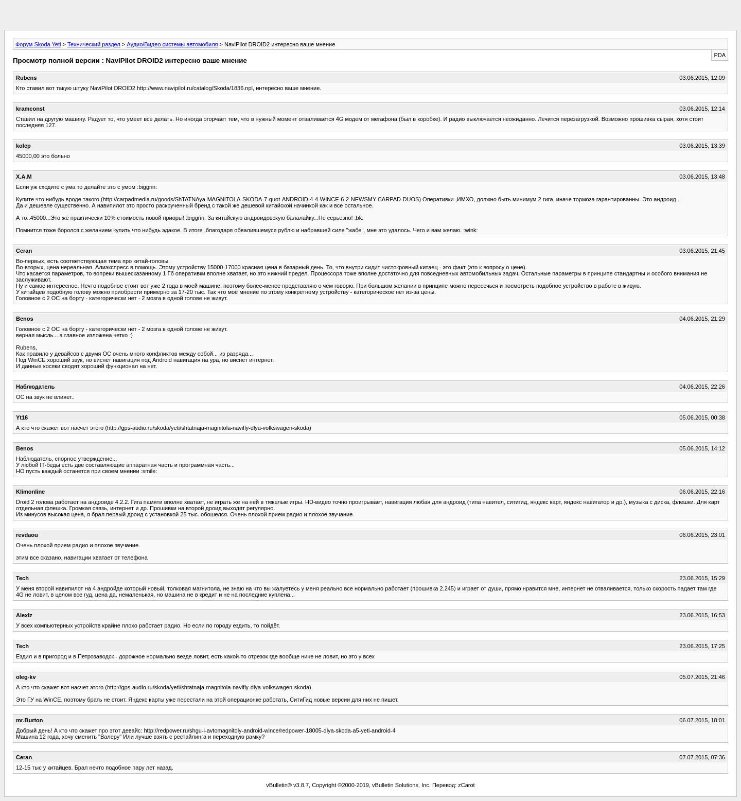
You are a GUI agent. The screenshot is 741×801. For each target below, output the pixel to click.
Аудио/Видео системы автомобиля (172, 44)
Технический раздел (93, 44)
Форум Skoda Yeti (38, 44)
